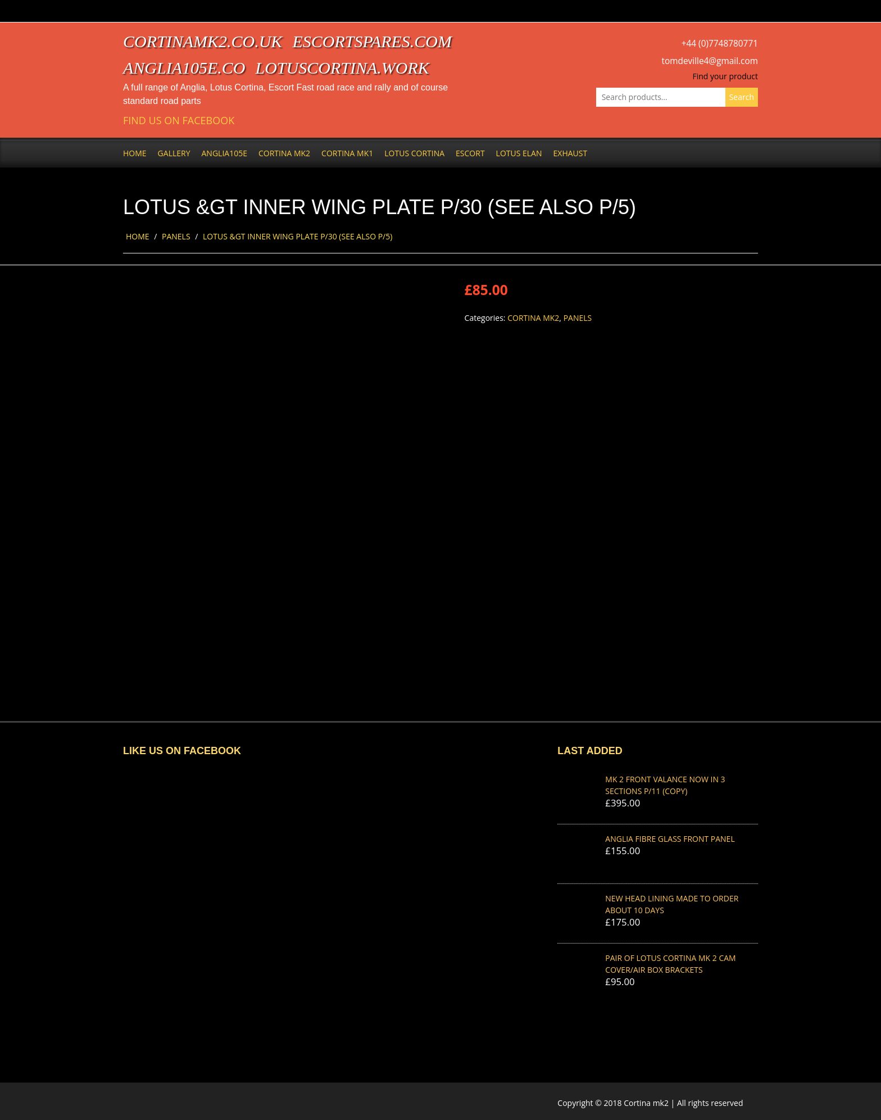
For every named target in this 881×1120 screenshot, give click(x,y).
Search (741, 97)
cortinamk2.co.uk (202, 41)
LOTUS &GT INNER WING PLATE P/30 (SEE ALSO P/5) (297, 236)
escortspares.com (372, 41)
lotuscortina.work (342, 67)
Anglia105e (224, 153)
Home (135, 153)
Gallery (174, 153)
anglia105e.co (184, 67)
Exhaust (570, 153)
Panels (176, 236)
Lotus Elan (519, 153)
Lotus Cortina (414, 153)
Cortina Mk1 (347, 153)
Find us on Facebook (178, 120)
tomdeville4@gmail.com (710, 61)
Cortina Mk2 (284, 153)
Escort (470, 153)
